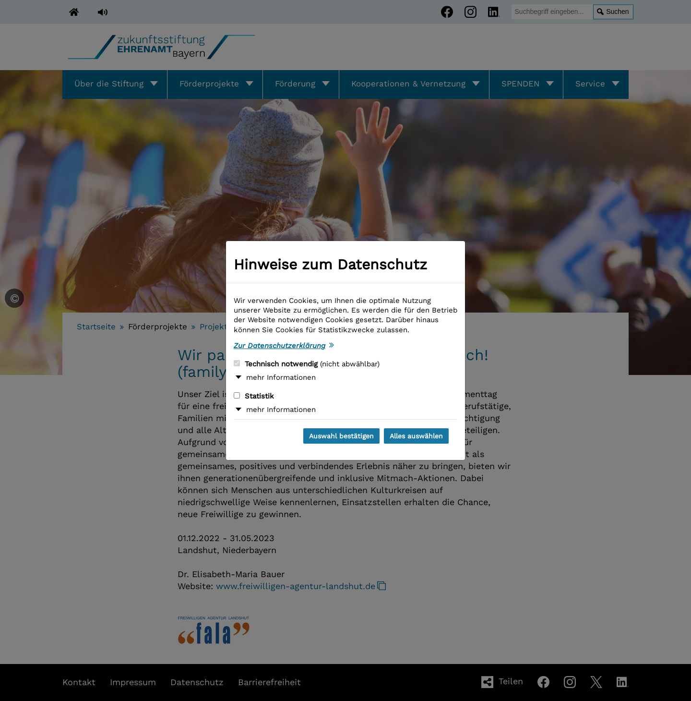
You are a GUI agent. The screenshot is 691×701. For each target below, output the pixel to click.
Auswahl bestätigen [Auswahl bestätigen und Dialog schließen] (341, 436)
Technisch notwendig (307, 364)
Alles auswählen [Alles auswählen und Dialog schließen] (416, 436)
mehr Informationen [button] (281, 377)
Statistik (254, 396)
